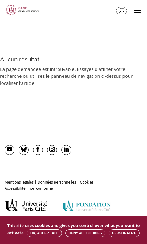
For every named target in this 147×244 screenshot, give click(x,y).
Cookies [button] (87, 182)
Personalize (124, 233)
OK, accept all (44, 233)
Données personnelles (57, 182)
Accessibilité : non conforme (29, 188)
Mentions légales (19, 182)
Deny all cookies (85, 233)
